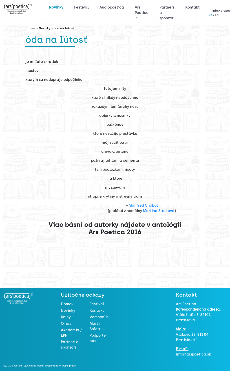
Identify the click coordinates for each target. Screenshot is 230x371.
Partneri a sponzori (167, 12)
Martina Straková (159, 211)
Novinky (56, 7)
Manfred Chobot (143, 205)
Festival (82, 6)
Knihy (66, 317)
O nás (66, 323)
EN (217, 15)
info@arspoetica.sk (193, 354)
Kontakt (192, 7)
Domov (67, 304)
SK (210, 15)
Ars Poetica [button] (142, 10)
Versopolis (99, 317)
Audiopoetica (112, 7)
